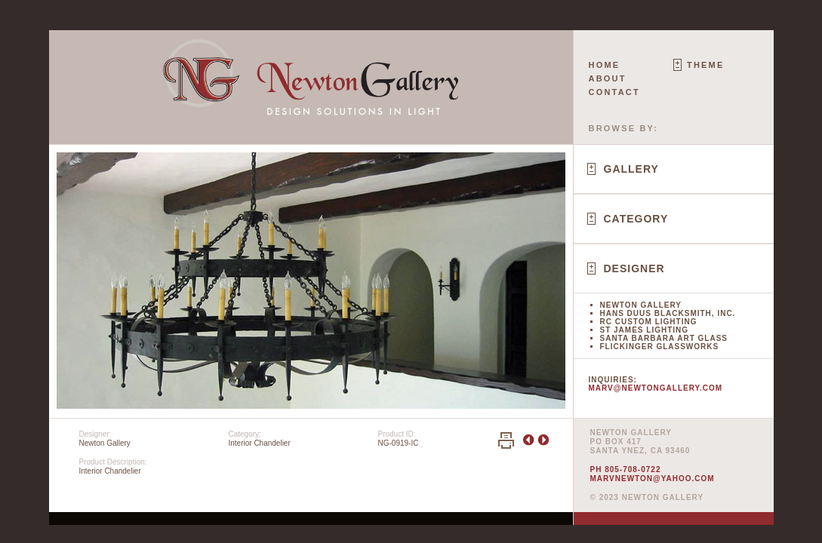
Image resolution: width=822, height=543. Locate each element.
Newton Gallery (641, 305)
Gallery (631, 169)
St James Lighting (644, 330)
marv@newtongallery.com (656, 388)
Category (636, 219)
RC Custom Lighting (648, 322)
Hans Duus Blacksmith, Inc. (668, 313)
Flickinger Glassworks (659, 346)
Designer (634, 268)
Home (604, 64)
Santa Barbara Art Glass (664, 338)
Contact (614, 92)
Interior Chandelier (260, 443)
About (608, 78)
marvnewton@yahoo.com (652, 478)
